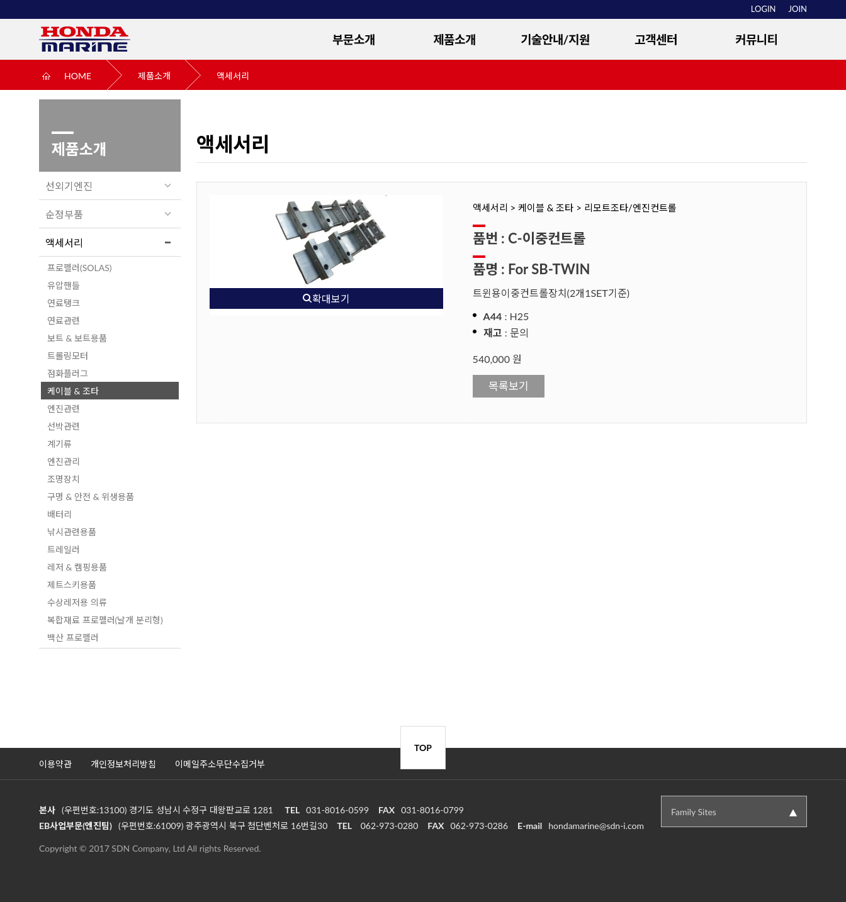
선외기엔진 (69, 186)
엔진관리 (63, 461)
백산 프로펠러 (73, 637)
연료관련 (63, 320)
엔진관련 (63, 408)
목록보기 (508, 386)
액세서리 (233, 75)
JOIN (798, 9)
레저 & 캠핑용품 (77, 567)
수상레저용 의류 (77, 602)
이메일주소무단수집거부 (220, 764)
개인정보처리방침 (123, 764)
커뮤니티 (756, 39)
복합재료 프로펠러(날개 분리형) (105, 620)
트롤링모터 (67, 355)
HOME (77, 75)
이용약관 (55, 764)
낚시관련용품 (71, 531)
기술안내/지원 (555, 39)
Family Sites (693, 811)
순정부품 (64, 214)
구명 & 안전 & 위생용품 (90, 496)
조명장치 (63, 479)
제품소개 (454, 39)
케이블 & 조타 (73, 391)
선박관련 (63, 426)
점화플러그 (67, 373)
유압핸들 (63, 285)
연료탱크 (63, 303)
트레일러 (63, 549)
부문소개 (353, 39)
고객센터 (655, 39)
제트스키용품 (71, 584)
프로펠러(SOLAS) (79, 267)
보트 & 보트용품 (77, 338)
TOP (423, 747)
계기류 (59, 443)
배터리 (59, 514)
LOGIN (763, 9)
